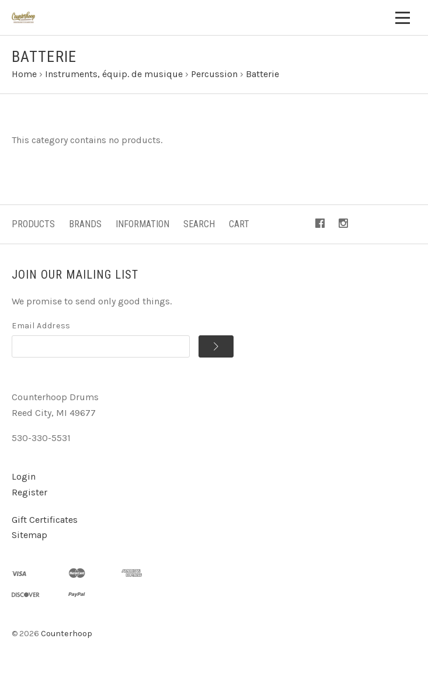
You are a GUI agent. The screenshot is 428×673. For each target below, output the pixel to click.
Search (199, 224)
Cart (239, 224)
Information (142, 224)
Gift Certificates (45, 519)
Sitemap (29, 534)
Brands (85, 224)
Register (29, 492)
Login (24, 476)
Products (33, 224)
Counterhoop (66, 634)
